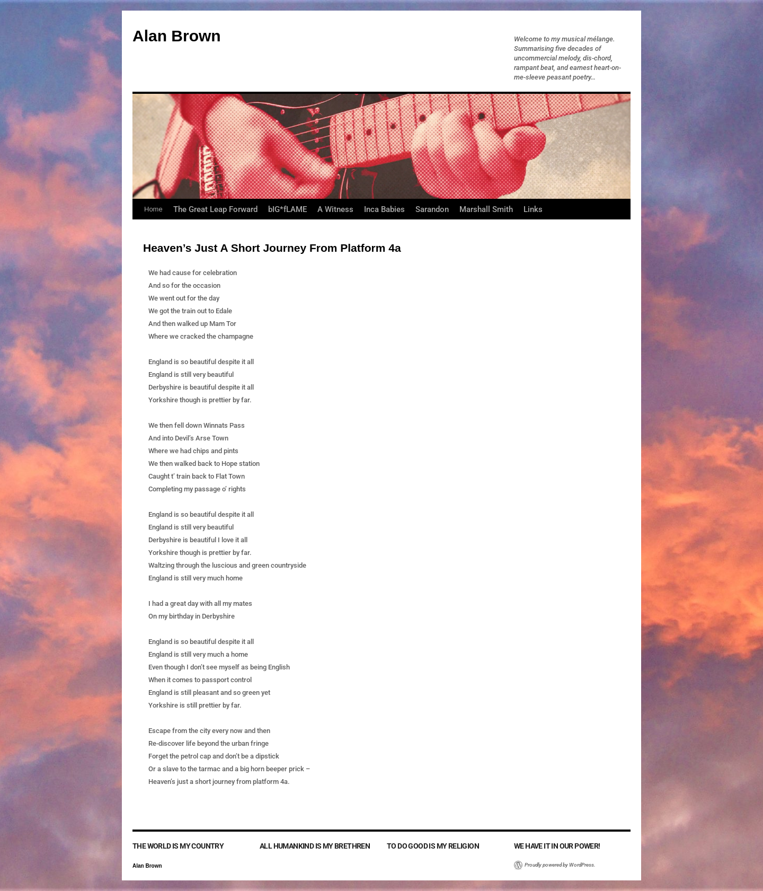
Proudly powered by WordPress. (560, 865)
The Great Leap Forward (215, 209)
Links (533, 209)
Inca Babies (384, 209)
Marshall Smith (486, 209)
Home (153, 209)
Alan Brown (176, 36)
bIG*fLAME (287, 209)
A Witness (335, 209)
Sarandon (432, 209)
